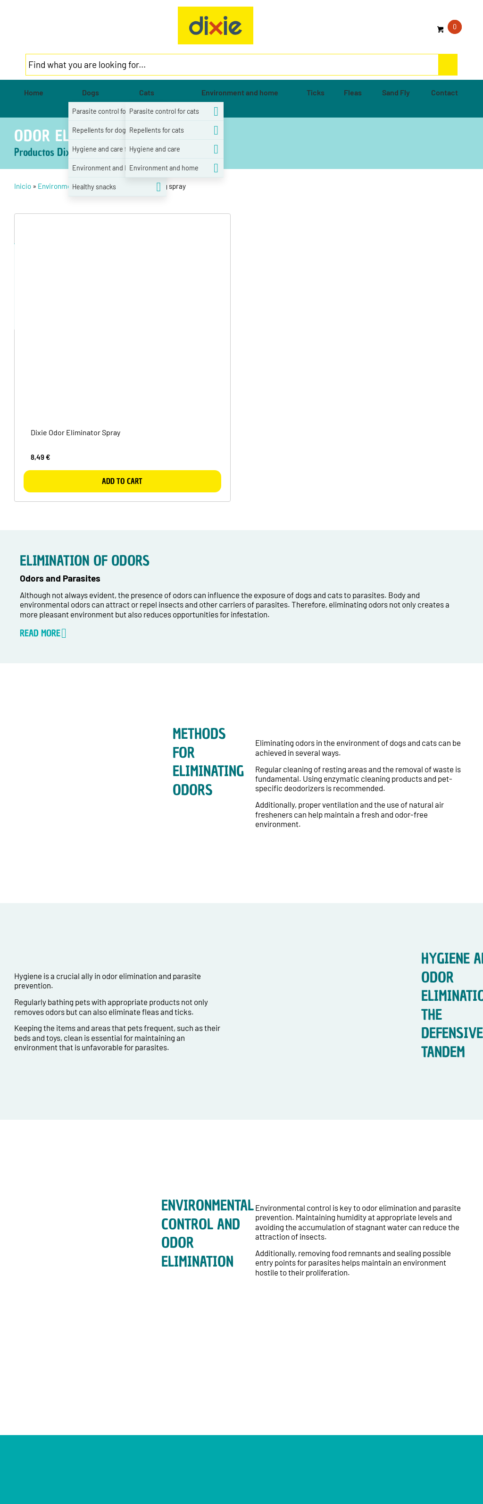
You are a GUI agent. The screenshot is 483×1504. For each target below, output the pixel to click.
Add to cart (122, 481)
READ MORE (40, 633)
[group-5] (215, 25)
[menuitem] (33, 92)
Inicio (22, 186)
